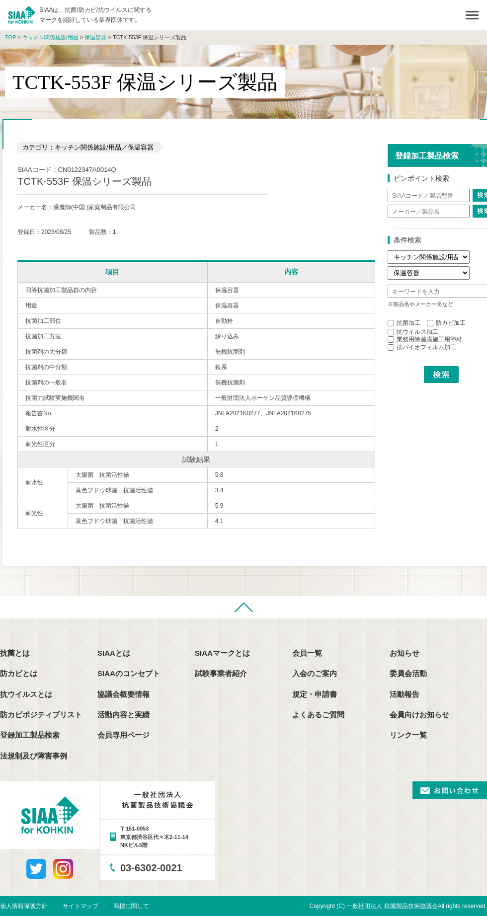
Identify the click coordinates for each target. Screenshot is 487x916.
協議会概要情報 (123, 694)
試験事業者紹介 (221, 673)
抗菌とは (15, 653)
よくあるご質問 (318, 714)
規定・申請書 (314, 694)
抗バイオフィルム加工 (422, 347)
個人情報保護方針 (24, 906)
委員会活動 (408, 673)
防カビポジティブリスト (41, 714)
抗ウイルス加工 (413, 331)
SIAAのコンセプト (128, 673)
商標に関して (131, 906)
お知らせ (404, 653)
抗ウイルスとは (26, 694)
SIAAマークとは (222, 653)
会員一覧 (307, 653)
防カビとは (18, 673)
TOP (10, 37)
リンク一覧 (408, 735)
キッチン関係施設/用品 (50, 37)
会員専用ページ (123, 735)
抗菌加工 (404, 322)
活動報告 (404, 694)
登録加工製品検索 (30, 735)
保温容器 (95, 37)
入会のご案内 (314, 673)
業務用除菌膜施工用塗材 (425, 339)
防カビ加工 (446, 322)
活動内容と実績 (123, 714)
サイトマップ (80, 906)
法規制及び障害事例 (33, 756)
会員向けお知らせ (419, 714)
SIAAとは (113, 653)
